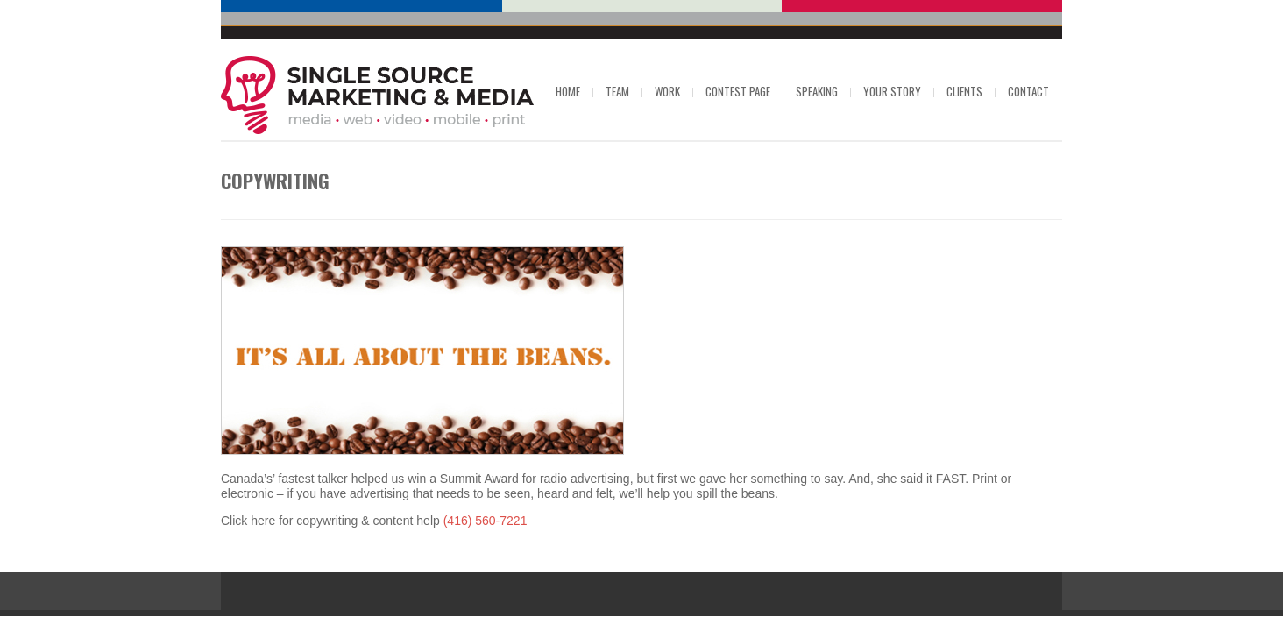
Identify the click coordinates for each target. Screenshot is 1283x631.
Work (667, 91)
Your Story (892, 91)
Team (617, 91)
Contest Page (737, 91)
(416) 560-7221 (485, 521)
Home (568, 91)
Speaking (817, 91)
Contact (1028, 91)
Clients (964, 91)
